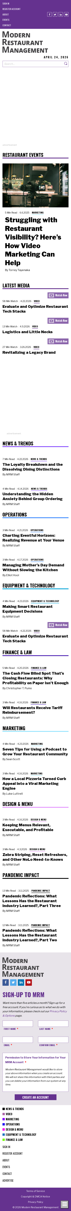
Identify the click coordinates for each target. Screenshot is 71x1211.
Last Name (45, 1028)
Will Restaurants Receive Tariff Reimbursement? (32, 710)
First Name (10, 1028)
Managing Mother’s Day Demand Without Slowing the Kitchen (33, 567)
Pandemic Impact (40, 890)
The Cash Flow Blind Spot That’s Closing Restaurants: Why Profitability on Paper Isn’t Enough (35, 678)
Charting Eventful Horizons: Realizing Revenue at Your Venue (33, 538)
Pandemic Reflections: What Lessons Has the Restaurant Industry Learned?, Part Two (29, 935)
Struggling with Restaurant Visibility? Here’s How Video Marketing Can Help (33, 241)
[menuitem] (5, 3)
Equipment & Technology (45, 601)
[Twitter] (55, 14)
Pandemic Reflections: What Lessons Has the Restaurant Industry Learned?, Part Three (31, 901)
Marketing (38, 212)
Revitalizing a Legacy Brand (29, 352)
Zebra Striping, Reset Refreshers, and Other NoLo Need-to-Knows (34, 857)
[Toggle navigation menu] (65, 1205)
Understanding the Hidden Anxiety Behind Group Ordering (32, 496)
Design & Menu (38, 819)
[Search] (66, 64)
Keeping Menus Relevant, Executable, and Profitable (27, 827)
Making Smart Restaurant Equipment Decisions (27, 609)
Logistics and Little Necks (27, 332)
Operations (37, 530)
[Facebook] (49, 14)
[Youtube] (66, 14)
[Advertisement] (35, 107)
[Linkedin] (60, 14)
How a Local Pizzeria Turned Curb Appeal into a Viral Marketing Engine (34, 783)
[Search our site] (32, 64)
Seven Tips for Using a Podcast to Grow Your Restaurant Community (35, 751)
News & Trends (39, 459)
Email (7, 1045)
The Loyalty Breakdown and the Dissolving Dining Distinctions (32, 467)
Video (37, 301)
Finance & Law (38, 667)
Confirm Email (47, 1045)
